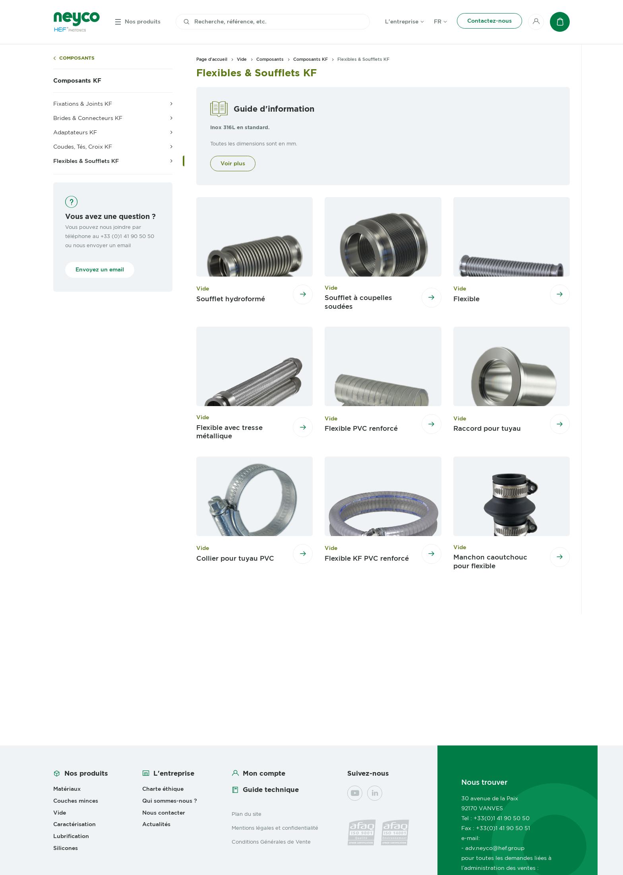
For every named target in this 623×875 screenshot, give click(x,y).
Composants (77, 58)
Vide (242, 59)
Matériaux (67, 788)
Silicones (65, 848)
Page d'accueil (211, 59)
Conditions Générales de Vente (271, 841)
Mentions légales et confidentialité (275, 828)
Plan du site (246, 814)
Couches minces (75, 800)
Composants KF (77, 80)
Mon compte (264, 773)
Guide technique (271, 789)
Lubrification (71, 836)
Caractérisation (74, 824)
